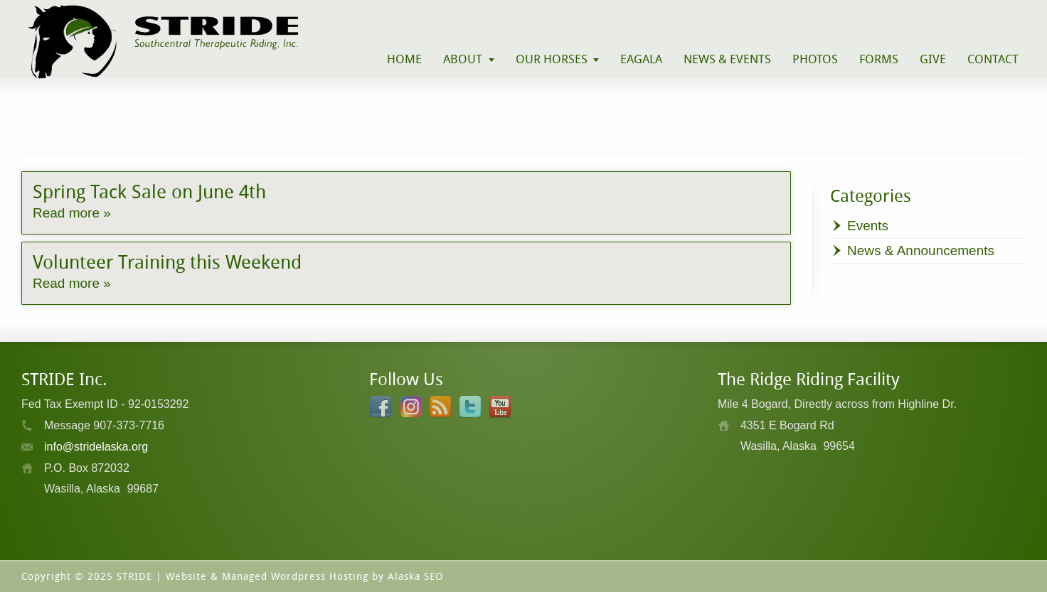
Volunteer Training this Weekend (167, 261)
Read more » (72, 212)
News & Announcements (920, 250)
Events (867, 225)
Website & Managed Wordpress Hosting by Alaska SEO (304, 576)
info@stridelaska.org (96, 447)
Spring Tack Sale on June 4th (149, 191)
